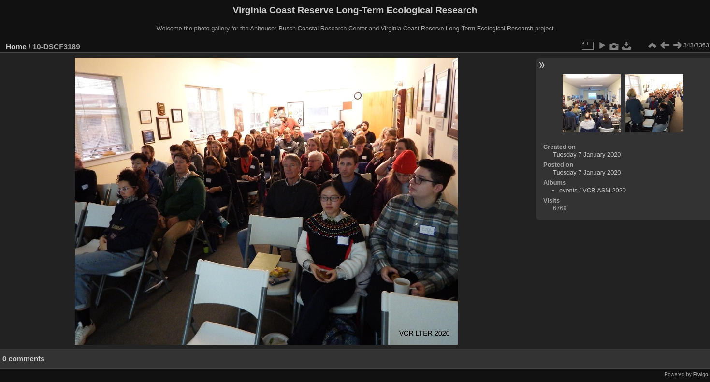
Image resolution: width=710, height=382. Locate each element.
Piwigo (700, 374)
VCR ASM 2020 (604, 190)
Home (16, 47)
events (568, 190)
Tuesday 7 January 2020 (587, 154)
